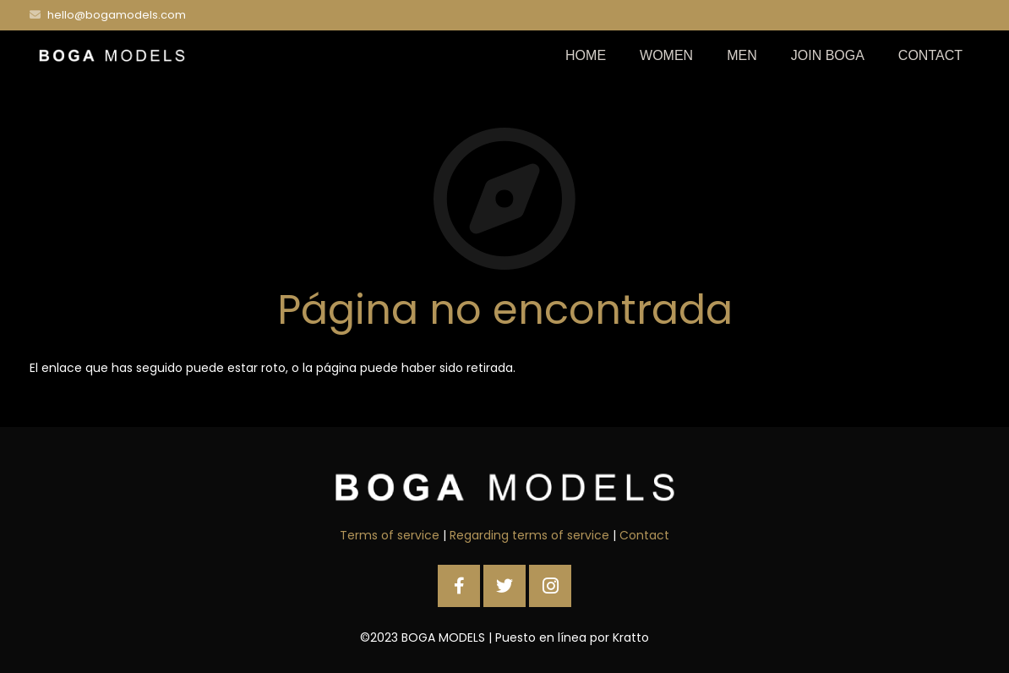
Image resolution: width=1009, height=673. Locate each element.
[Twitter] (504, 586)
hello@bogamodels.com (116, 15)
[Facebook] (459, 586)
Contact (644, 535)
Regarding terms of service (529, 535)
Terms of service (389, 535)
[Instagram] (550, 586)
